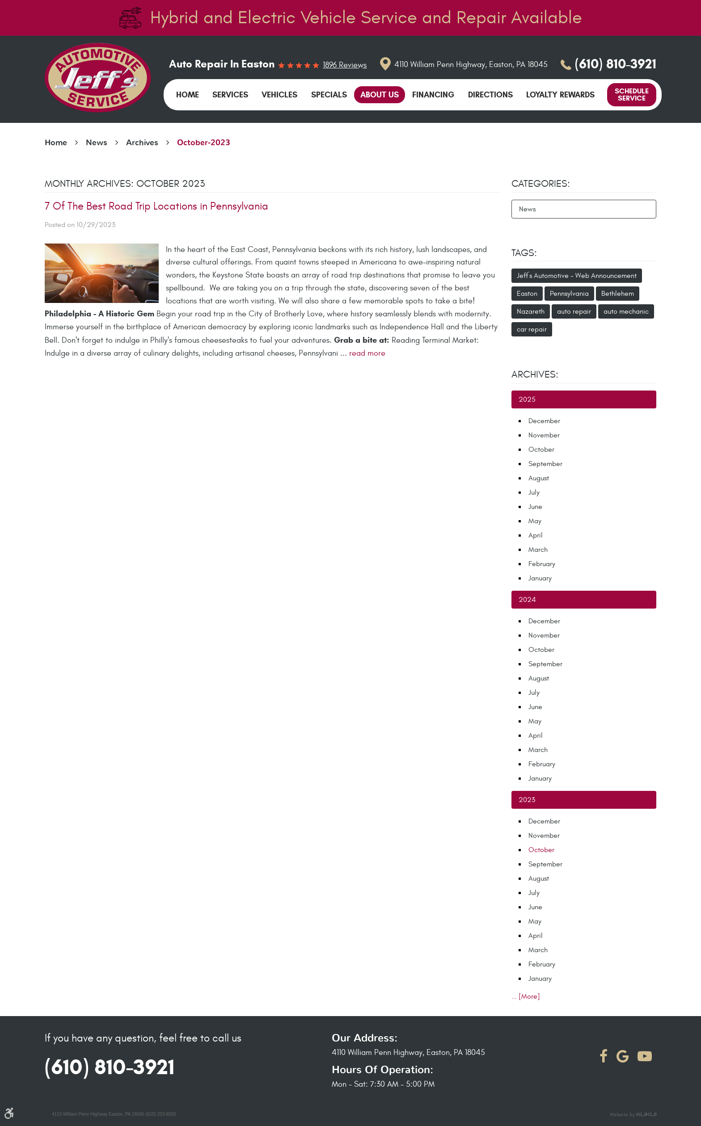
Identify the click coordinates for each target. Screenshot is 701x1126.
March (538, 550)
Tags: (524, 253)
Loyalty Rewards (560, 95)
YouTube (645, 1056)
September (545, 464)
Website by (633, 1115)
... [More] (525, 996)
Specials (329, 95)
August (538, 478)
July (534, 492)
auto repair (574, 311)
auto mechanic (626, 311)
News (96, 143)
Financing (433, 95)
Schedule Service (632, 94)
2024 (527, 600)
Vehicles (279, 95)
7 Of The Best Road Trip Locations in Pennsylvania (156, 206)
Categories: (540, 183)
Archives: (534, 374)
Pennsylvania (569, 294)
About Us (379, 95)
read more (367, 353)
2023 (527, 800)
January (540, 578)
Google (623, 1056)
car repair (532, 329)
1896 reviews (345, 65)
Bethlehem (617, 294)
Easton (527, 294)
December (544, 421)
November (544, 435)
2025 (527, 399)
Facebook (604, 1056)
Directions (490, 95)
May (534, 521)
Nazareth (531, 311)
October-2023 (203, 143)
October (541, 449)
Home (187, 95)
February (541, 564)
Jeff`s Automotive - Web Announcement (577, 276)
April (535, 535)
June (535, 507)
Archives (142, 143)
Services (230, 95)
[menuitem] (187, 94)
